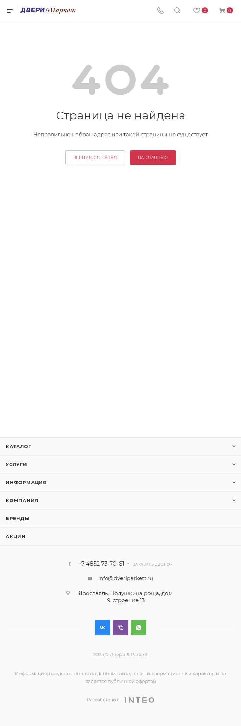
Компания (22, 500)
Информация (26, 482)
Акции (16, 536)
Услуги (16, 464)
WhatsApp (138, 627)
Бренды (18, 518)
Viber (120, 627)
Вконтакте (102, 627)
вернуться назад (95, 157)
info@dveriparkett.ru (125, 578)
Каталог (18, 446)
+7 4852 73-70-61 (101, 564)
